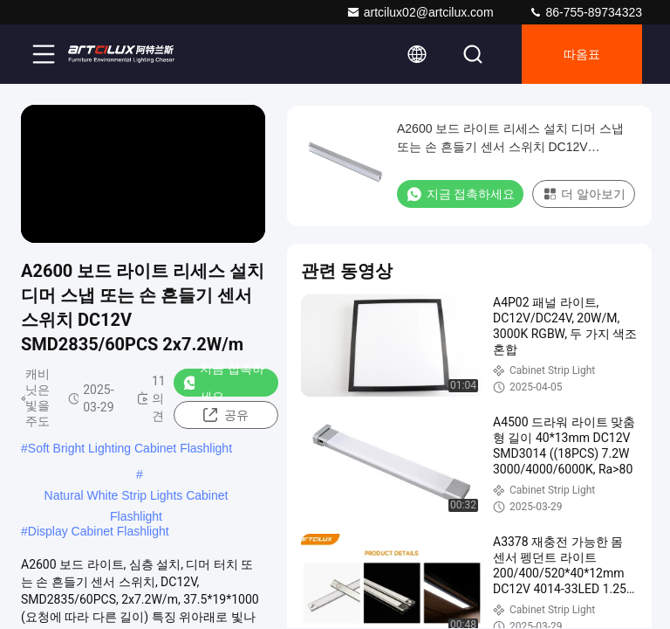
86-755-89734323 (585, 12)
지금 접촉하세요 (223, 383)
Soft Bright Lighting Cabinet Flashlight (130, 448)
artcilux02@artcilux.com (420, 12)
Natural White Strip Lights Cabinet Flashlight (136, 497)
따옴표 (582, 54)
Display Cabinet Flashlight (98, 531)
